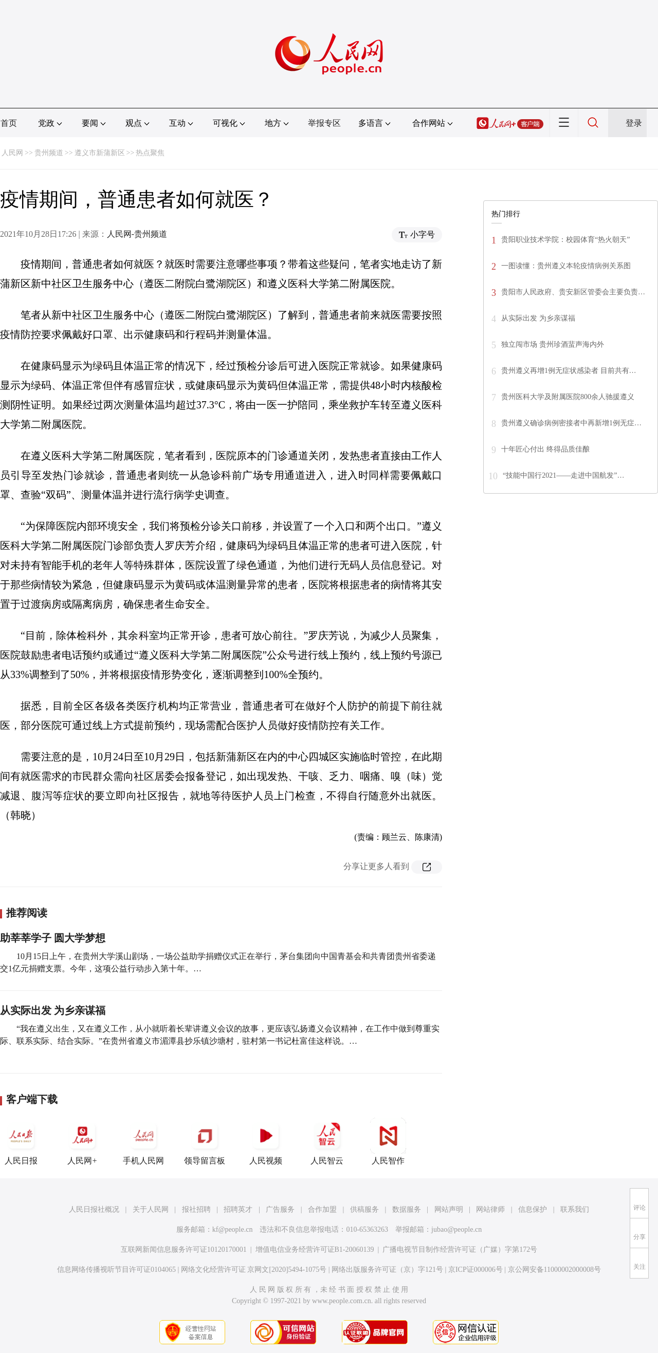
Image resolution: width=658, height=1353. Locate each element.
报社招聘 (196, 1209)
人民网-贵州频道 (137, 234)
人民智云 (327, 1141)
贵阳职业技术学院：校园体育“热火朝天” (565, 239)
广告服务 (280, 1209)
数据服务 (406, 1209)
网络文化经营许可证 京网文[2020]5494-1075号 (254, 1269)
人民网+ (82, 1141)
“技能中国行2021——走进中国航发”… (563, 475)
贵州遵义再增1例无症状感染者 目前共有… (568, 370)
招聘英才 (238, 1209)
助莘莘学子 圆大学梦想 (52, 938)
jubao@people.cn (456, 1229)
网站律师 (490, 1209)
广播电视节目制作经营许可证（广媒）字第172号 (459, 1249)
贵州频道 (48, 153)
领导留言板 (204, 1141)
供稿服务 (364, 1209)
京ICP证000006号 (475, 1269)
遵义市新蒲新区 (100, 153)
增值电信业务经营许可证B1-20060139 (314, 1249)
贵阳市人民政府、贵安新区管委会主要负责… (573, 292)
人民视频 (266, 1141)
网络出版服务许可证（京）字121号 (387, 1269)
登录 (634, 123)
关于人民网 (151, 1209)
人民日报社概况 (94, 1209)
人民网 (12, 153)
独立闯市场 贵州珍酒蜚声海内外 (552, 344)
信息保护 (532, 1209)
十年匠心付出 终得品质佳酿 (545, 449)
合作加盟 (322, 1209)
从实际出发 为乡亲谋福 (52, 1010)
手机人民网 (143, 1141)
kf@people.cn (232, 1229)
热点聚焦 (150, 153)
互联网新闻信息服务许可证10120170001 (184, 1249)
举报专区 (324, 123)
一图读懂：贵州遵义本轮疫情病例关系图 (566, 266)
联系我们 (574, 1209)
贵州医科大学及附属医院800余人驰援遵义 (567, 397)
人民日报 (21, 1141)
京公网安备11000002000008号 (554, 1269)
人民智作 (388, 1141)
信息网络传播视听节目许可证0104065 (116, 1269)
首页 (9, 123)
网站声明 (448, 1209)
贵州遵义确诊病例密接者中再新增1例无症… (571, 423)
